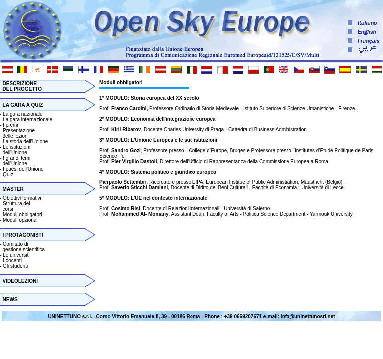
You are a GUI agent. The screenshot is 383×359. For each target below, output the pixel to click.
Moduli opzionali (21, 220)
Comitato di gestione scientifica (22, 246)
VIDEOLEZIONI (20, 281)
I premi (10, 125)
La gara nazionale (23, 114)
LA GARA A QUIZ (23, 105)
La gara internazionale (27, 119)
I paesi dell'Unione (23, 169)
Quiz (8, 174)
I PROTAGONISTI (23, 235)
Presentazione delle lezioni (17, 133)
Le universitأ (17, 255)
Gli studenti (15, 266)
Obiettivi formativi (22, 198)
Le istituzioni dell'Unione (15, 149)
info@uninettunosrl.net (308, 316)
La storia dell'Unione (25, 141)
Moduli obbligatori (22, 214)
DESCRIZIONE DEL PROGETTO (21, 86)
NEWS (10, 299)
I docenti (12, 260)
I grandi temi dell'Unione (15, 160)
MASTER (13, 189)
